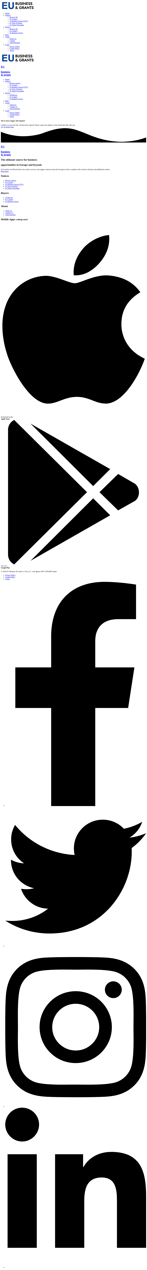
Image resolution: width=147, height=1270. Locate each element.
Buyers (7, 27)
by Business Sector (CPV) (19, 21)
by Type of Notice (16, 23)
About (7, 37)
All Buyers (13, 95)
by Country (14, 19)
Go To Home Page (7, 127)
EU (2, 66)
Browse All (14, 17)
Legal (7, 45)
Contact (12, 41)
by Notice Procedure (17, 25)
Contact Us (14, 107)
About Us (13, 39)
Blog (7, 35)
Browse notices (15, 83)
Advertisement (15, 43)
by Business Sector (16, 33)
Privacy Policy (15, 47)
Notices (8, 15)
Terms (12, 50)
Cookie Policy (15, 49)
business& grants (6, 73)
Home (7, 13)
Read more (5, 171)
